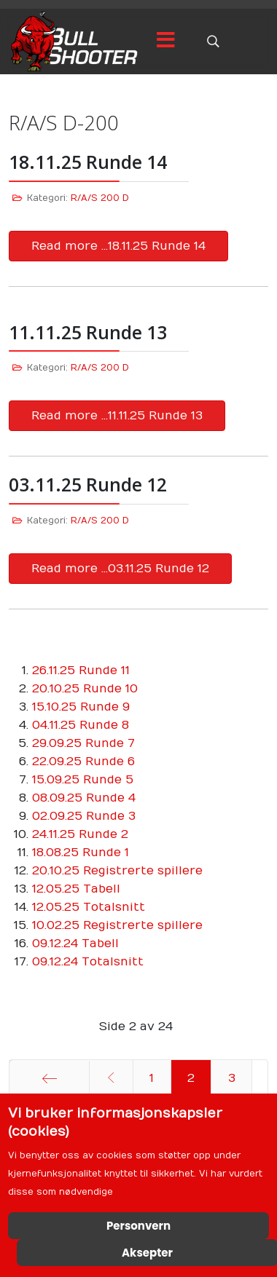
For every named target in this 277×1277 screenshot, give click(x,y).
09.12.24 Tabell (75, 943)
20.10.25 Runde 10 (85, 688)
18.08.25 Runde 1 (80, 852)
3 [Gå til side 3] (231, 1078)
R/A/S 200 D (100, 198)
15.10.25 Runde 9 (81, 706)
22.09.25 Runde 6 (83, 761)
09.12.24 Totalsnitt (88, 961)
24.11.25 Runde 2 (80, 834)
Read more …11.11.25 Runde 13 (117, 415)
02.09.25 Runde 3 (84, 816)
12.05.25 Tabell (76, 889)
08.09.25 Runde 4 (84, 797)
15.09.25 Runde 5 (82, 779)
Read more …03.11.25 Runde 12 (120, 568)
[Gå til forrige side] (111, 1078)
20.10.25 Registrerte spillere (117, 870)
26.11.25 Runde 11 (81, 670)
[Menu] (166, 41)
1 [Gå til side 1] (151, 1078)
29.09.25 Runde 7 (83, 743)
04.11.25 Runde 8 (80, 725)
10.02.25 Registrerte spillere (117, 925)
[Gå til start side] (49, 1078)
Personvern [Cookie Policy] (138, 1225)
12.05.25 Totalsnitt (88, 907)
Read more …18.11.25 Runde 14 (118, 246)
